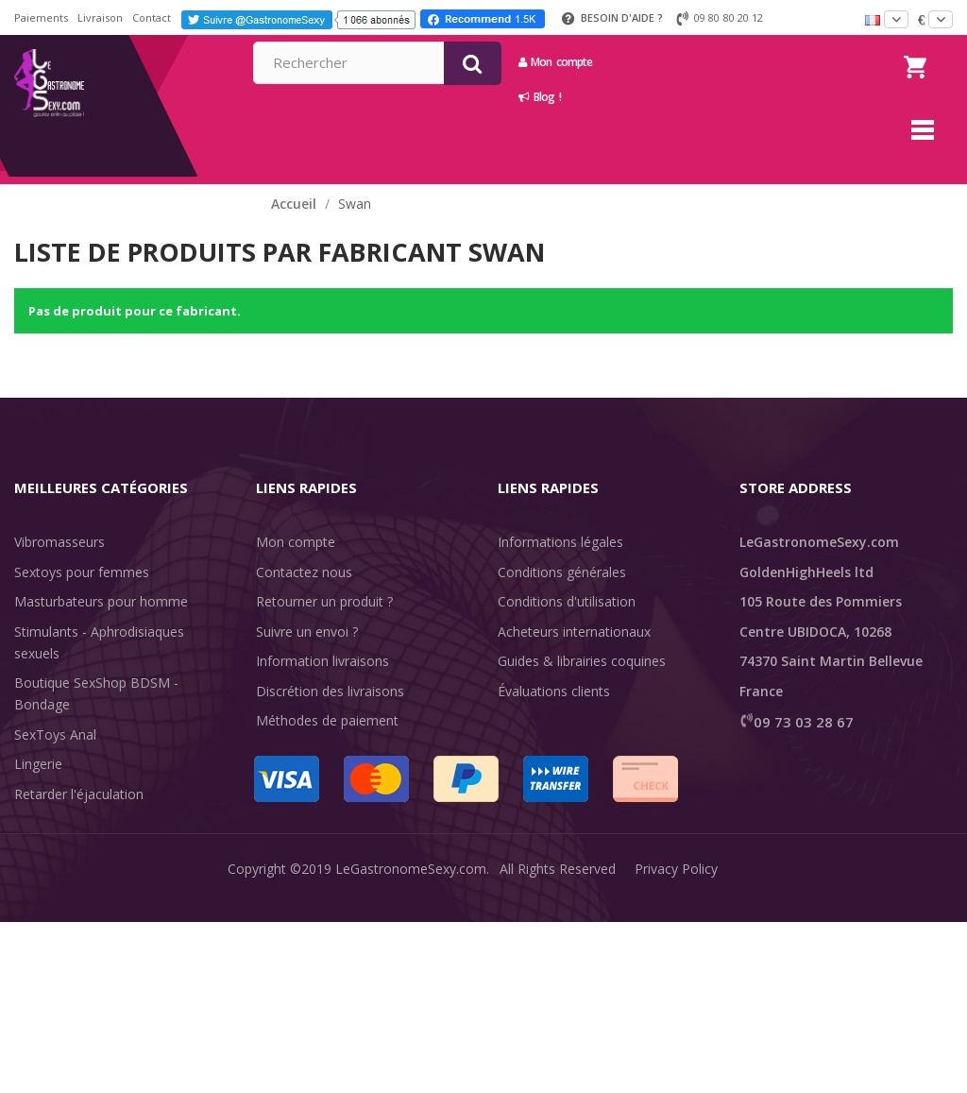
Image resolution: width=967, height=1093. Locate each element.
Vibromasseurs (59, 542)
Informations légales (560, 542)
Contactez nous (304, 572)
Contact (151, 17)
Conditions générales (562, 572)
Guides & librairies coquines (582, 661)
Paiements (41, 17)
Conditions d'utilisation (567, 601)
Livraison (100, 17)
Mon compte (728, 62)
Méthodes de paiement (327, 720)
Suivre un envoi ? (307, 631)
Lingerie (38, 764)
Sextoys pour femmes (81, 572)
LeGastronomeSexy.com (410, 1064)
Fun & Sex (45, 823)
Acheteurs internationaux (574, 631)
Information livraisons (322, 661)
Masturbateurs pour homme (101, 601)
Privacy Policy (676, 1064)
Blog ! (712, 97)
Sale (38, 853)
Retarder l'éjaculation (79, 794)
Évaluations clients (554, 691)
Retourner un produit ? (324, 601)
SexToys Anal (55, 734)
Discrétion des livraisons (330, 691)
